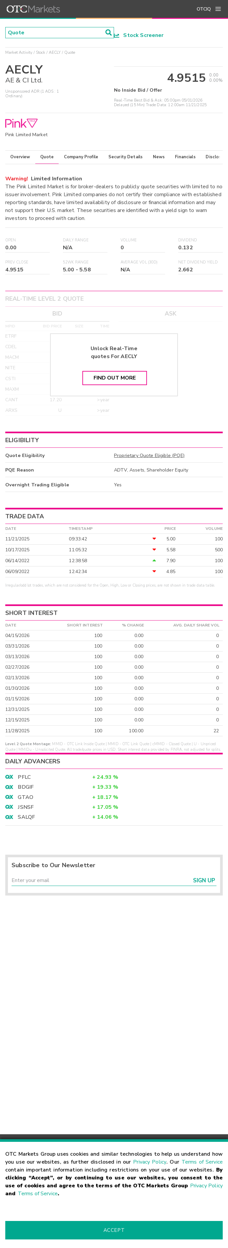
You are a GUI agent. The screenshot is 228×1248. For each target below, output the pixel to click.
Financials (185, 157)
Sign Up (204, 880)
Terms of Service (202, 1162)
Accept (114, 1230)
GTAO (25, 797)
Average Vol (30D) (139, 262)
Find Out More (115, 377)
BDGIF (26, 787)
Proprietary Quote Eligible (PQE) (149, 455)
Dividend (187, 240)
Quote (47, 157)
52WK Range (76, 262)
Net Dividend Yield (198, 262)
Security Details (125, 157)
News (159, 157)
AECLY (55, 52)
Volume (129, 240)
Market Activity (18, 52)
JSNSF (26, 807)
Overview (20, 157)
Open (10, 240)
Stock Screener (139, 35)
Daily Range (76, 240)
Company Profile (81, 157)
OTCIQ (204, 9)
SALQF (26, 817)
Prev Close (17, 262)
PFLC (24, 777)
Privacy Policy (149, 1162)
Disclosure (217, 157)
